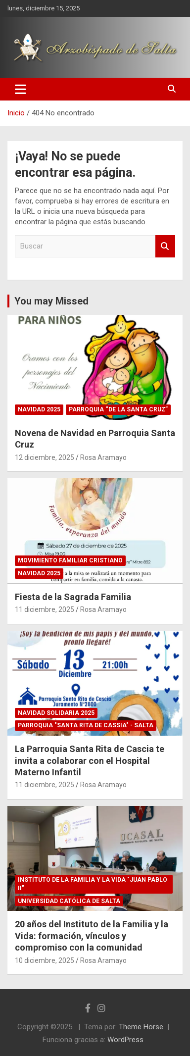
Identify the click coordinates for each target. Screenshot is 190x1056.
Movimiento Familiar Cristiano (70, 560)
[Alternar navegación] (20, 89)
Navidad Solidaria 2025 (56, 712)
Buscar (165, 246)
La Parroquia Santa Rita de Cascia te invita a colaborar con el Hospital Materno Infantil (89, 760)
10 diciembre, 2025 (44, 960)
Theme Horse (141, 1026)
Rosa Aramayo (103, 457)
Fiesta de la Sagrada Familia (73, 597)
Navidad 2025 (39, 409)
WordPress (125, 1039)
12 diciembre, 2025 (44, 457)
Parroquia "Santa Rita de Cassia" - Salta (85, 725)
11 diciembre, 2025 (44, 609)
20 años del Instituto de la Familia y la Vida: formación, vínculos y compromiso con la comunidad (91, 936)
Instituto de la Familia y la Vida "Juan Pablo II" (92, 884)
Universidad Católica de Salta (69, 901)
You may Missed (51, 301)
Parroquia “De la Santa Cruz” (118, 409)
